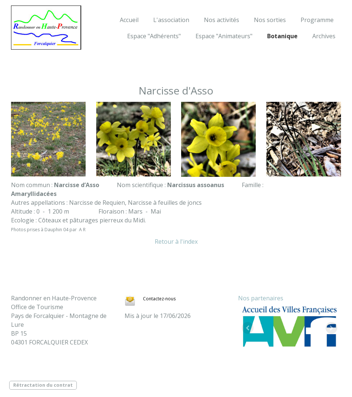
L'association (171, 20)
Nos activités (221, 20)
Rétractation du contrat (43, 385)
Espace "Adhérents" (154, 36)
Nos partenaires (260, 298)
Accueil (129, 20)
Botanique (282, 36)
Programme (317, 20)
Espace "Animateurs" (223, 36)
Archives (323, 36)
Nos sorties (270, 20)
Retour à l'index (176, 241)
